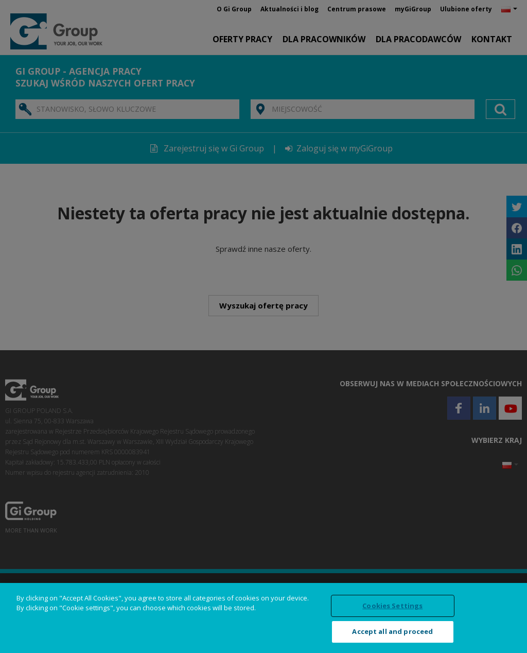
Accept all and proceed (392, 631)
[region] (263, 618)
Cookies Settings (392, 605)
